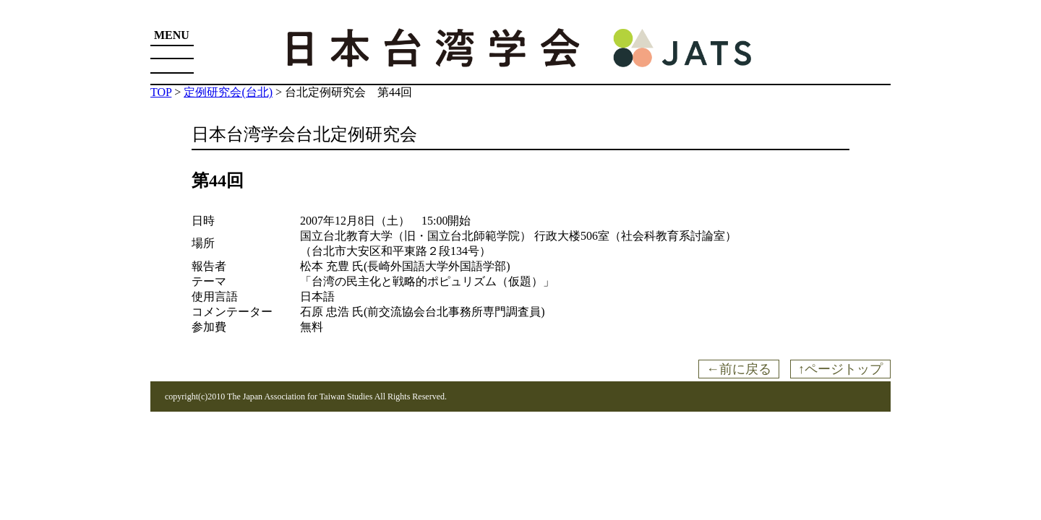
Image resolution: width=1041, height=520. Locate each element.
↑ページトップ (840, 369)
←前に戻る (738, 369)
